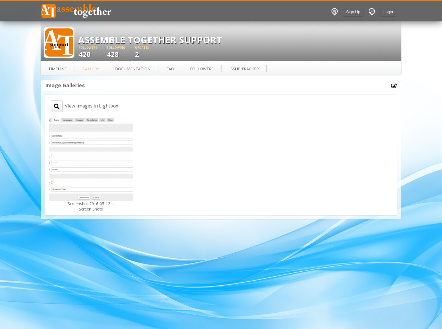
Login (388, 12)
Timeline (57, 68)
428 (121, 52)
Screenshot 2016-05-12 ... (91, 203)
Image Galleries (65, 85)
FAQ (170, 68)
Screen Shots (91, 209)
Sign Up (353, 12)
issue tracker (244, 68)
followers (202, 68)
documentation (133, 68)
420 (93, 52)
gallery (90, 68)
